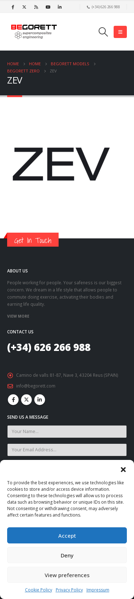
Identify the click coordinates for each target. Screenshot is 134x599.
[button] (123, 468)
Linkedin (39, 399)
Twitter (26, 399)
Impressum (97, 590)
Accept (67, 535)
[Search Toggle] (103, 32)
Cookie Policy (38, 590)
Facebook (13, 399)
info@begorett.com (35, 386)
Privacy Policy (69, 590)
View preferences (67, 575)
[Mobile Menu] (120, 32)
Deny (67, 555)
